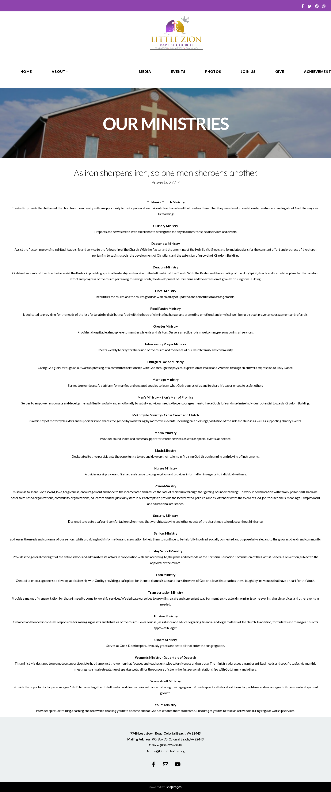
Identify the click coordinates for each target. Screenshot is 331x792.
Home (26, 71)
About (60, 71)
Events (178, 71)
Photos (213, 71)
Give (279, 71)
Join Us (248, 71)
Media (145, 71)
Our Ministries (104, 71)
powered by (165, 787)
